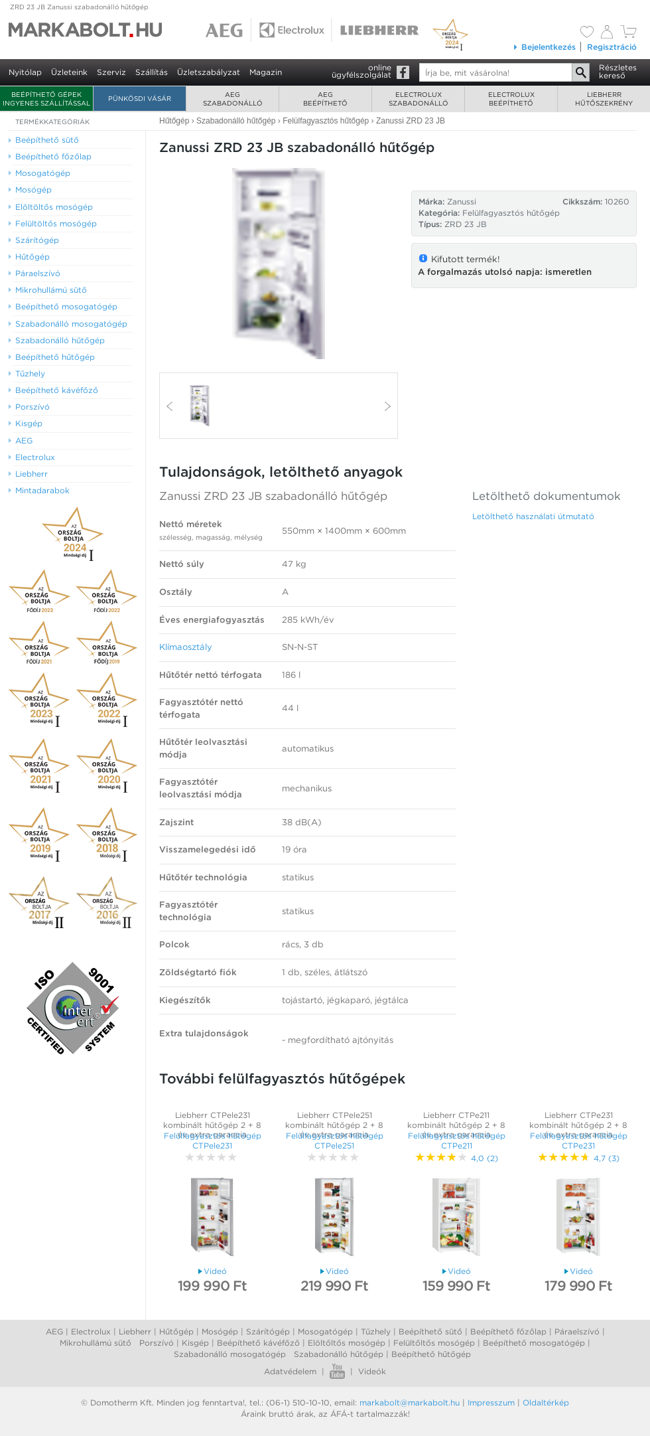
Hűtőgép (176, 1331)
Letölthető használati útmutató (533, 516)
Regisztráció (612, 47)
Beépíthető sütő (430, 1331)
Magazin (265, 72)
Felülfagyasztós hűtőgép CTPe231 (578, 1140)
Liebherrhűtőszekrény (604, 98)
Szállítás (151, 72)
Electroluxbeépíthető (511, 98)
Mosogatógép (325, 1331)
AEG (54, 1331)
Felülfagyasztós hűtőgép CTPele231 (212, 1140)
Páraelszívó (577, 1331)
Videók (372, 1371)
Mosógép (220, 1331)
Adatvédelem (290, 1371)
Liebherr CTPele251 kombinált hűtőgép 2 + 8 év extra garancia (334, 1124)
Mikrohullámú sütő (95, 1343)
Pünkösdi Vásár (139, 98)
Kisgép (195, 1343)
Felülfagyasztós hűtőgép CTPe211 (456, 1140)
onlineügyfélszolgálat (361, 71)
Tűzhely (376, 1331)
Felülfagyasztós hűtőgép (511, 213)
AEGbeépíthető (325, 98)
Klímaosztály (185, 647)
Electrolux (91, 1331)
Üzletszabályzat (208, 72)
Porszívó (156, 1343)
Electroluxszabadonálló (418, 98)
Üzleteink (69, 72)
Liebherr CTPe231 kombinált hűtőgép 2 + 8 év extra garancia (578, 1124)
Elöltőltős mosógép (346, 1343)
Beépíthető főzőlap (508, 1331)
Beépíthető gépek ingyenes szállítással (46, 98)
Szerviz (111, 72)
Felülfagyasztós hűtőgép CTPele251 (334, 1140)
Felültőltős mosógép (434, 1343)
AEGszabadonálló (233, 98)
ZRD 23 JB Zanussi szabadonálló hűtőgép (79, 7)
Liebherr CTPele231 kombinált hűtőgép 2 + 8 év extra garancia (212, 1124)
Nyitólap (25, 72)
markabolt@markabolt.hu (409, 1402)
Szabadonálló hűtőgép (338, 1354)
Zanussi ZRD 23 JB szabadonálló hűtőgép (273, 496)
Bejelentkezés (544, 47)
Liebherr (135, 1331)
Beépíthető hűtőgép (431, 1354)
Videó (212, 1271)
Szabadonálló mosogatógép (230, 1354)
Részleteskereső (618, 71)
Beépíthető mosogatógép (534, 1343)
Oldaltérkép (546, 1402)
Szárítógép (268, 1331)
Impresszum (491, 1402)
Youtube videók (337, 1371)
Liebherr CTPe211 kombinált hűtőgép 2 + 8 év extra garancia (456, 1124)
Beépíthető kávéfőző (258, 1343)
